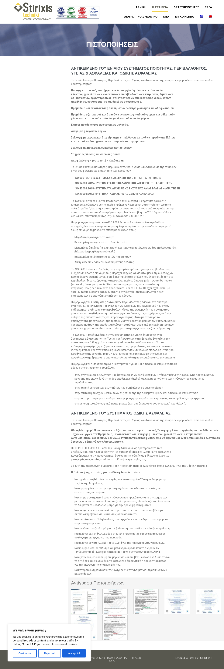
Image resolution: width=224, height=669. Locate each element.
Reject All (49, 653)
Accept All (74, 653)
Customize (25, 653)
